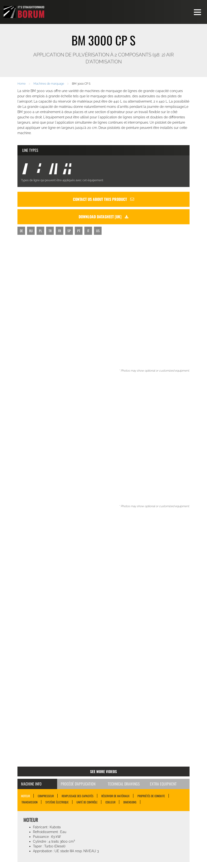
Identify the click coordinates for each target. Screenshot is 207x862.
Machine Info (31, 784)
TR (50, 230)
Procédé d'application (78, 784)
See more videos (103, 771)
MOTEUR (25, 796)
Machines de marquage (48, 83)
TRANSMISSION (30, 802)
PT (78, 230)
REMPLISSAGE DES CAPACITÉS (77, 796)
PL (40, 230)
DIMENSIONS (129, 802)
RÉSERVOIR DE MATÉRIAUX (115, 796)
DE (21, 230)
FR (59, 230)
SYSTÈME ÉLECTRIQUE (57, 802)
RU (31, 230)
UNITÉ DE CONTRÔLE (87, 802)
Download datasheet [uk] (103, 217)
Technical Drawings (124, 784)
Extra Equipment (163, 784)
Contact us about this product (103, 199)
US (98, 230)
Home (21, 83)
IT (88, 230)
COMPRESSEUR (46, 796)
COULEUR (110, 802)
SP (69, 230)
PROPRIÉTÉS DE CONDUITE (151, 796)
